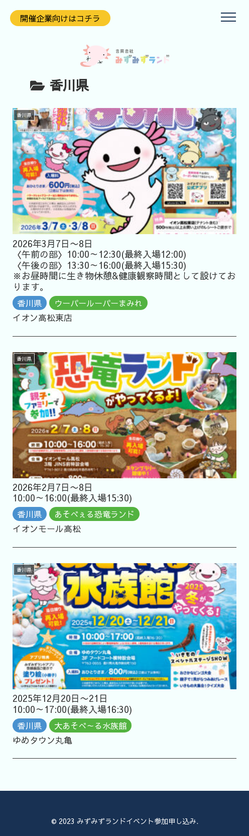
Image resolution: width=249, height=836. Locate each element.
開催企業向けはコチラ (60, 18)
